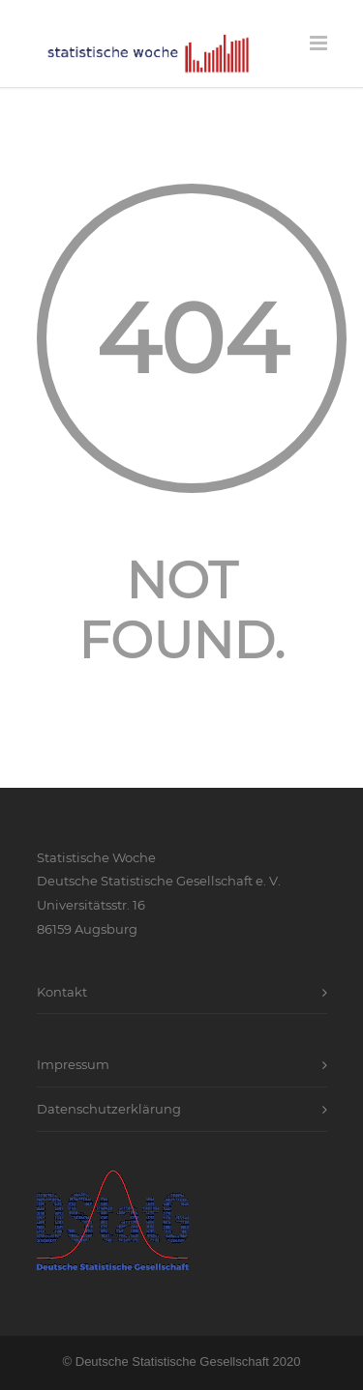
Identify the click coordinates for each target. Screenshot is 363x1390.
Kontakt (62, 991)
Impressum (73, 1064)
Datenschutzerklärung (109, 1108)
